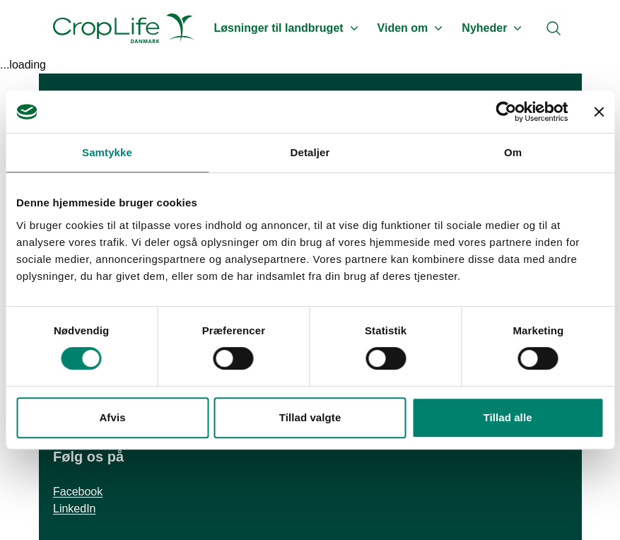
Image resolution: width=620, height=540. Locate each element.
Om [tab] (513, 152)
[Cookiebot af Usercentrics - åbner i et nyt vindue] (506, 111)
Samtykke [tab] (107, 152)
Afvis (112, 417)
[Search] (553, 28)
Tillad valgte (310, 417)
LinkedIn (74, 509)
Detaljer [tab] (310, 152)
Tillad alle (507, 417)
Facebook (78, 492)
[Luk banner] (599, 112)
